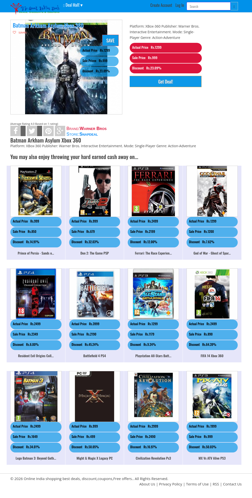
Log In (179, 5)
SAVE (110, 40)
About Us (147, 484)
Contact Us (232, 484)
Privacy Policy (170, 484)
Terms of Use (197, 484)
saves (20, 32)
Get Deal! (165, 81)
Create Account (161, 5)
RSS (216, 484)
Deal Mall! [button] (71, 4)
